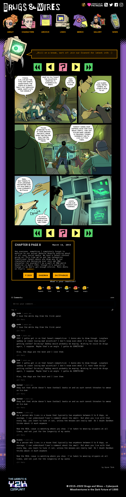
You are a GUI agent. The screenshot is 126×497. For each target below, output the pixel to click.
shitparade (61, 275)
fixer (28, 275)
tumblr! (30, 269)
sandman (43, 275)
